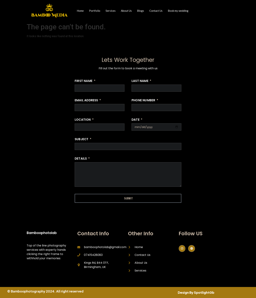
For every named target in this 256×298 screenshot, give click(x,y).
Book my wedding (178, 10)
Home (80, 10)
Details (81, 159)
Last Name (140, 81)
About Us (126, 10)
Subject (82, 139)
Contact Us (155, 10)
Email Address (87, 100)
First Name (84, 81)
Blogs (140, 10)
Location (83, 120)
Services (111, 10)
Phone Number (144, 100)
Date (136, 120)
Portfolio (94, 10)
